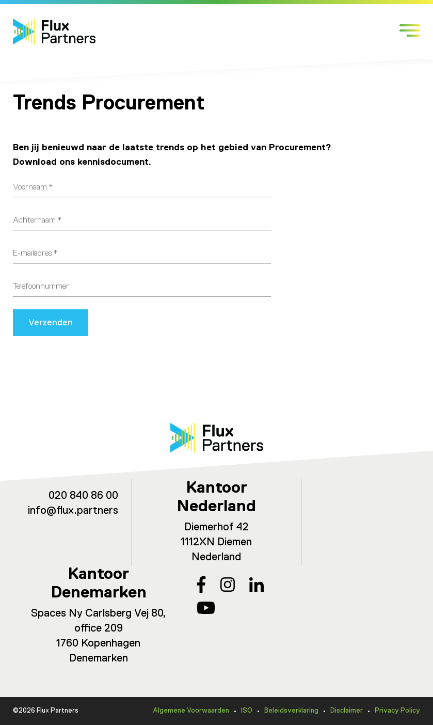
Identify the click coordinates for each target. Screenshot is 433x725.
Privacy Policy (397, 710)
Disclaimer (346, 710)
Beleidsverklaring (291, 710)
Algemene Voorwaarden (191, 710)
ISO (246, 710)
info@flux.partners (73, 511)
